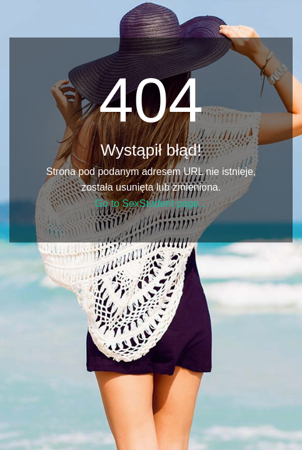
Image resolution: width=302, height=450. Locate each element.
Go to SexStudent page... (151, 203)
